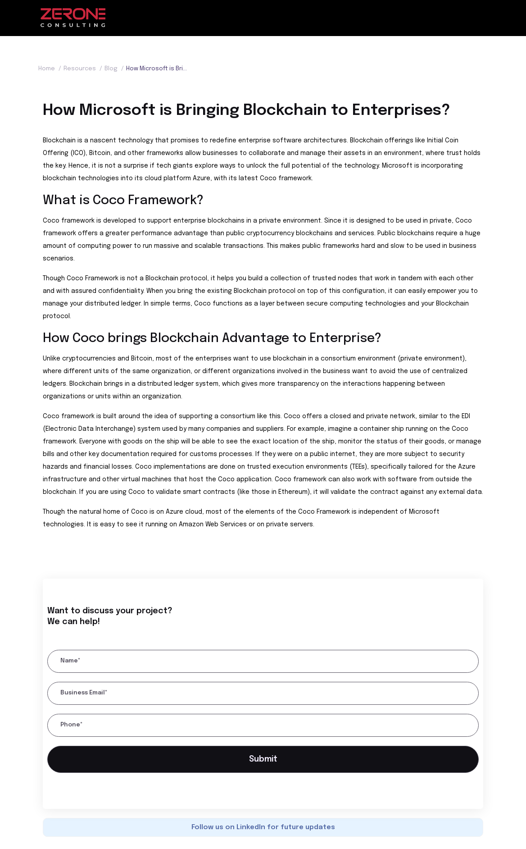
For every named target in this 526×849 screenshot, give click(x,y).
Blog (115, 69)
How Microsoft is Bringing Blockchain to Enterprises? (156, 69)
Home (50, 69)
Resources (83, 69)
